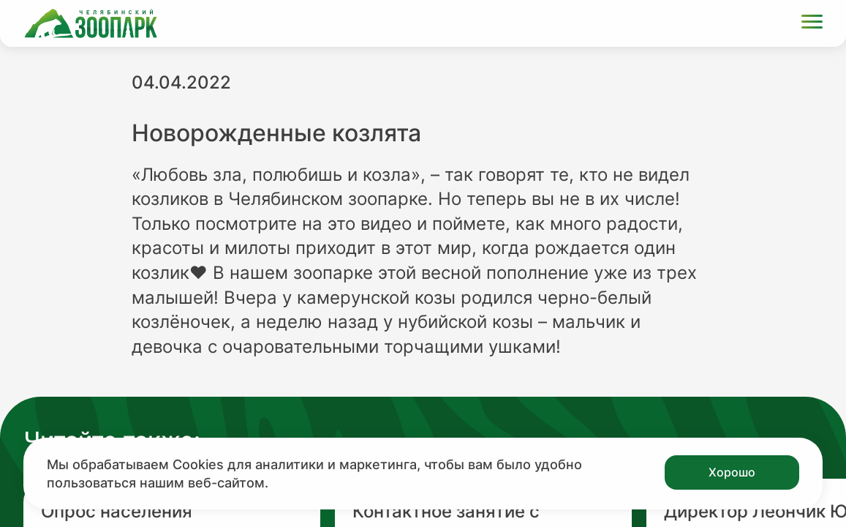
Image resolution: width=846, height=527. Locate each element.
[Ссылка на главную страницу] (90, 23)
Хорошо (732, 472)
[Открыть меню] (812, 23)
